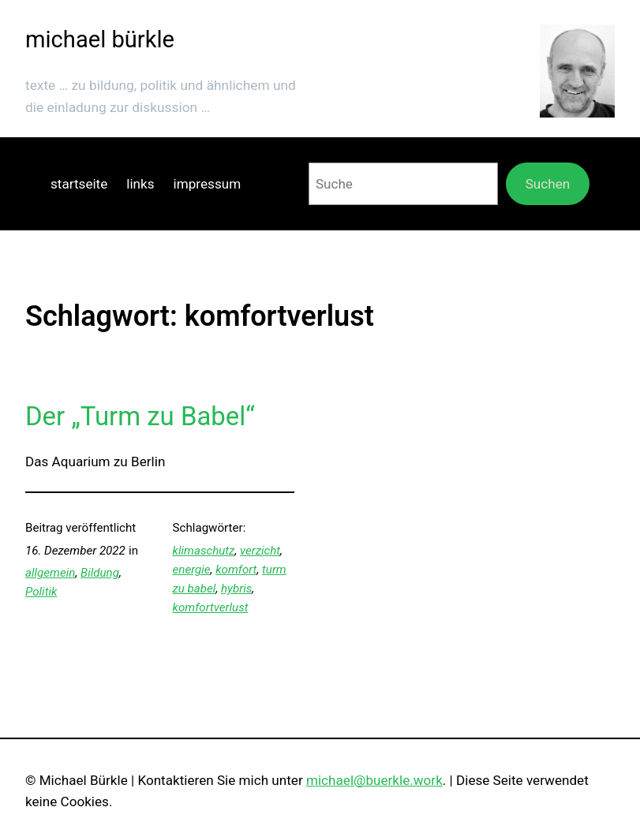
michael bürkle (99, 39)
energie (192, 569)
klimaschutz (204, 551)
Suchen (548, 184)
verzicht (260, 551)
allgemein (50, 573)
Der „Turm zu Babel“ (140, 416)
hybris (236, 588)
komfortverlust (211, 607)
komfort (235, 569)
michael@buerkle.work (374, 780)
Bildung (99, 573)
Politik (41, 592)
